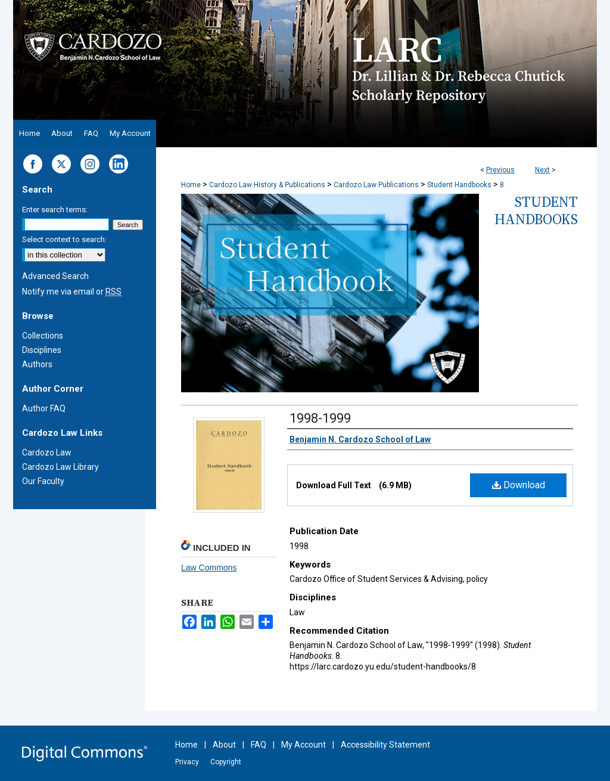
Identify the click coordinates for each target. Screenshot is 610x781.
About (224, 744)
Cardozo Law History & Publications (267, 185)
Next (542, 170)
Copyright (225, 762)
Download (518, 485)
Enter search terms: (55, 209)
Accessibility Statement (385, 744)
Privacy (187, 762)
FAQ (258, 744)
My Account (303, 744)
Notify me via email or (72, 291)
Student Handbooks (459, 185)
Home (191, 185)
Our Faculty (43, 481)
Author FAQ (44, 408)
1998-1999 (320, 418)
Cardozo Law (46, 452)
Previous (500, 170)
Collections (42, 335)
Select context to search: (64, 239)
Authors (37, 364)
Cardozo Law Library (60, 467)
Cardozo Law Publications (376, 185)
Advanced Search (55, 276)
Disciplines (41, 350)
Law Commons (208, 567)
